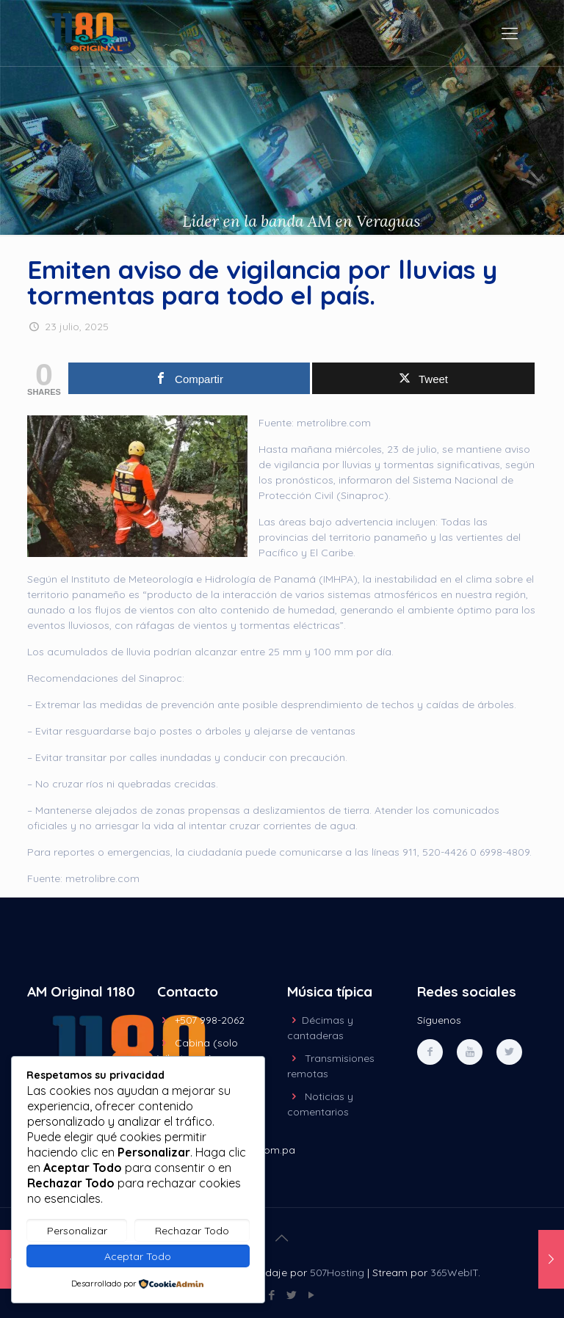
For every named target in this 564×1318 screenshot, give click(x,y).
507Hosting (337, 1272)
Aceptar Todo (137, 1256)
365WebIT (454, 1272)
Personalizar (77, 1230)
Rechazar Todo (192, 1230)
